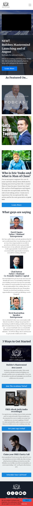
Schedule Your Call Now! (16, 475)
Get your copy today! (16, 429)
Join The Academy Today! (16, 386)
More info (24, 504)
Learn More (9, 69)
